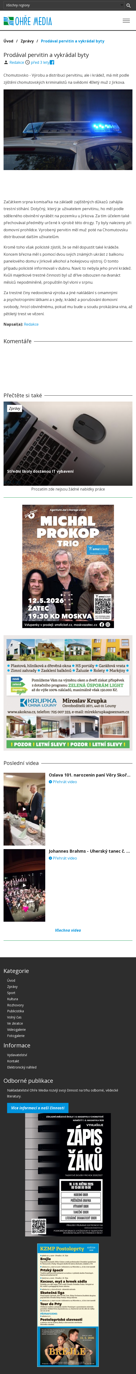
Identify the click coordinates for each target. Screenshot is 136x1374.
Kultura (12, 999)
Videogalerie (16, 1029)
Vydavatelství (17, 1055)
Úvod (8, 41)
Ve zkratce (15, 1023)
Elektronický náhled (21, 1067)
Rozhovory (15, 1005)
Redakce (17, 62)
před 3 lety (40, 62)
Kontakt (13, 1061)
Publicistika (15, 1011)
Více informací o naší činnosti (37, 1107)
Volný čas (14, 1017)
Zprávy (27, 41)
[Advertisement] (68, 183)
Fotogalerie (16, 1035)
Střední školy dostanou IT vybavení (40, 471)
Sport (11, 992)
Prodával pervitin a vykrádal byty (72, 41)
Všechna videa (68, 930)
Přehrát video (63, 781)
